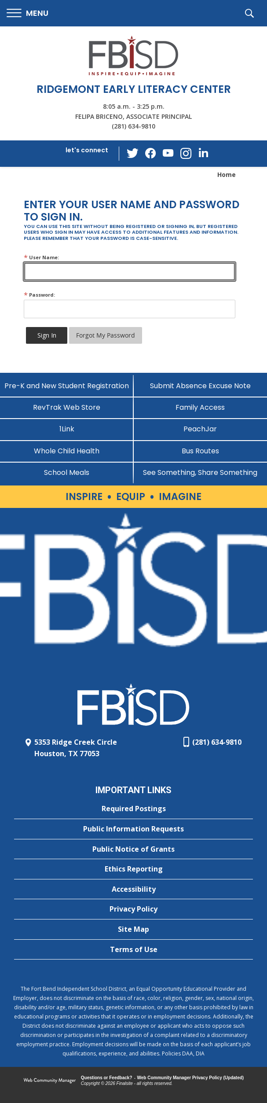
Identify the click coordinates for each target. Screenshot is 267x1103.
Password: (39, 295)
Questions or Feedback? (106, 1077)
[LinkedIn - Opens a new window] (203, 153)
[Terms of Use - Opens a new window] (133, 950)
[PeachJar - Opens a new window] (200, 429)
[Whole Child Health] (66, 451)
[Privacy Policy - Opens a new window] (133, 909)
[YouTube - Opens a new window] (168, 153)
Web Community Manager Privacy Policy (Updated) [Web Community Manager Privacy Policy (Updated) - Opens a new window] (190, 1077)
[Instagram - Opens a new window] (185, 154)
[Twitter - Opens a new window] (133, 153)
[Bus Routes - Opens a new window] (200, 451)
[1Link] (66, 429)
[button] (27, 13)
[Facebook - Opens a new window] (150, 153)
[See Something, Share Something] (200, 472)
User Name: (41, 257)
